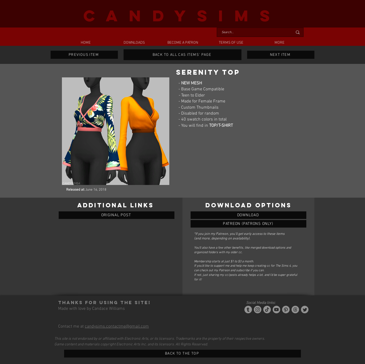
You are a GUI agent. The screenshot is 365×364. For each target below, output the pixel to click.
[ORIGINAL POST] (116, 215)
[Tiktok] (267, 309)
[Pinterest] (286, 309)
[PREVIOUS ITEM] (84, 55)
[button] (134, 43)
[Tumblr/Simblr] (248, 309)
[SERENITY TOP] (248, 215)
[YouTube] (276, 309)
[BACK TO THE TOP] (182, 354)
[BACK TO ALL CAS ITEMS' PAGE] (182, 54)
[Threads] (295, 309)
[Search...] (253, 32)
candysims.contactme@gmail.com (117, 326)
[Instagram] (257, 309)
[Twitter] (304, 309)
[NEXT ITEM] (280, 55)
